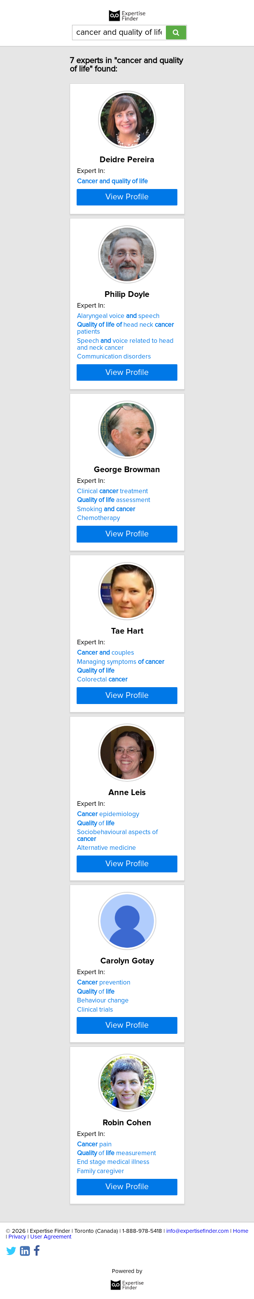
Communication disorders (114, 397)
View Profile (127, 237)
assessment (113, 540)
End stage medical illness (113, 1250)
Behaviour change (103, 1075)
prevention (103, 1057)
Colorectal (102, 733)
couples (105, 707)
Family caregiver (100, 1259)
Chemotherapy (98, 558)
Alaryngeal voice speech (118, 356)
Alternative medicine (106, 916)
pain (94, 1232)
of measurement (116, 1241)
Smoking (106, 549)
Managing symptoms (120, 715)
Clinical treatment (112, 531)
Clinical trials (95, 1084)
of (96, 891)
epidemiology (108, 882)
